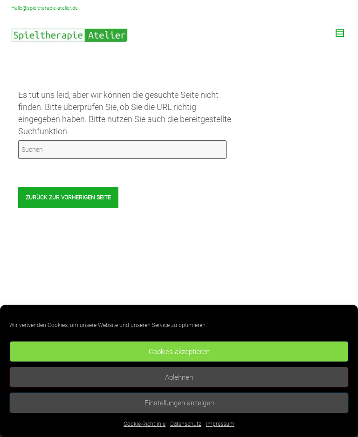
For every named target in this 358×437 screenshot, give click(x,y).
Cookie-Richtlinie (144, 424)
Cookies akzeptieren (179, 352)
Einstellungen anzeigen (179, 403)
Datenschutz (185, 424)
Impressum (220, 424)
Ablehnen (179, 377)
